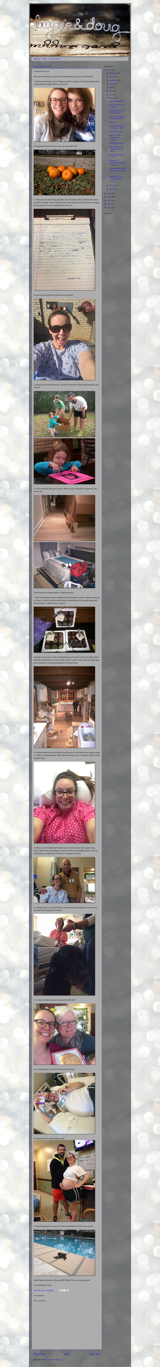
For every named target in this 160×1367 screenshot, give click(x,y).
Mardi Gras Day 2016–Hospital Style (117, 111)
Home (67, 1354)
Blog (44, 59)
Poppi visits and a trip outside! (117, 106)
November (113, 73)
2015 (109, 193)
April (111, 94)
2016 (109, 70)
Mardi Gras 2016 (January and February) (115, 137)
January (112, 189)
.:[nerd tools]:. (54, 59)
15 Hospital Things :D (117, 143)
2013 (109, 200)
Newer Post (39, 1354)
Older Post (94, 1354)
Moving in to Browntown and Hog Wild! (117, 162)
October (112, 77)
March (112, 98)
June (111, 91)
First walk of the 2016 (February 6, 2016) (117, 127)
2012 (109, 204)
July (111, 87)
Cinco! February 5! (116, 131)
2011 (109, 207)
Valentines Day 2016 (116, 101)
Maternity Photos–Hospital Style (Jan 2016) (116, 149)
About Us (37, 59)
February (112, 185)
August (112, 84)
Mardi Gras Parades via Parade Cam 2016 (117, 117)
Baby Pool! (113, 122)
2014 (109, 197)
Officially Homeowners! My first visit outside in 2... (117, 170)
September (113, 80)
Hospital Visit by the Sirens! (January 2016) (116, 178)
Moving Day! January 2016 (116, 155)
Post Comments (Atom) (52, 1359)
